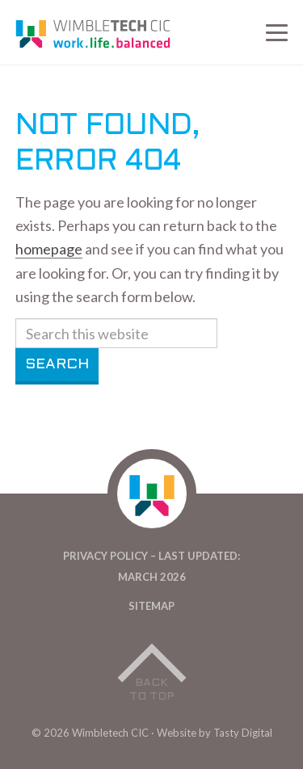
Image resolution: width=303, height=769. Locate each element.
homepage (48, 249)
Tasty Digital (242, 732)
